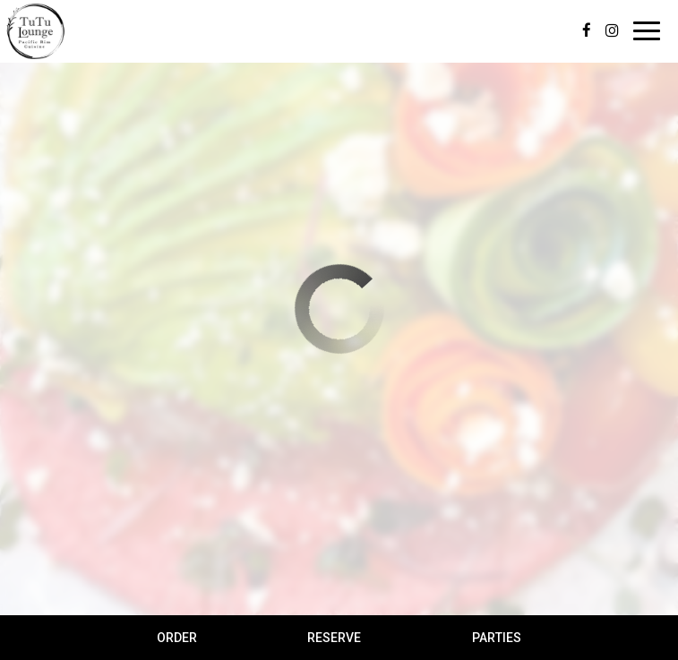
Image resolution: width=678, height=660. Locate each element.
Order (177, 637)
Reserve (334, 637)
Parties (496, 637)
